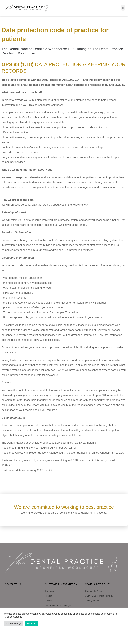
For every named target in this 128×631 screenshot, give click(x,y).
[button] (123, 8)
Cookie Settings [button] (13, 623)
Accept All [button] (31, 623)
